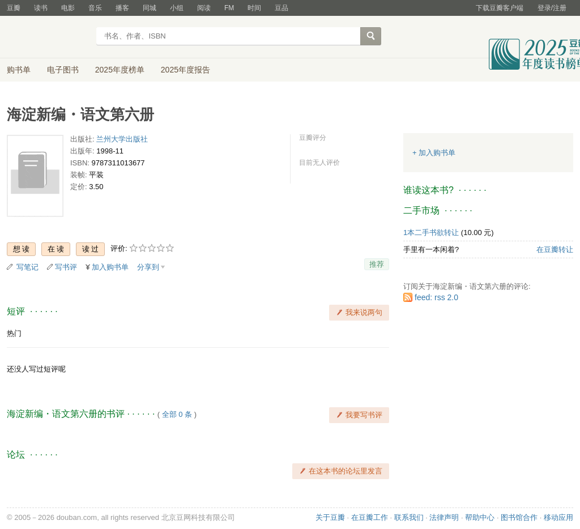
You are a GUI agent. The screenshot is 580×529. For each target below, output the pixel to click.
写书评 (66, 267)
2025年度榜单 (119, 69)
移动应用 (558, 517)
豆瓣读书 (48, 37)
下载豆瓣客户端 (499, 8)
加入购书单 (110, 267)
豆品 (281, 8)
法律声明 (444, 517)
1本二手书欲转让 (431, 232)
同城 (149, 8)
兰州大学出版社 (122, 139)
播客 (122, 8)
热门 (14, 333)
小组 (177, 8)
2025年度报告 (185, 69)
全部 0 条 (177, 414)
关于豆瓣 (330, 517)
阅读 (204, 8)
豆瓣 (13, 8)
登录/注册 (552, 8)
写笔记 (27, 267)
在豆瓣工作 (369, 517)
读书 (41, 8)
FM (229, 8)
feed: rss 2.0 (436, 297)
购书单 (19, 69)
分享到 (148, 267)
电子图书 (63, 69)
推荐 (376, 264)
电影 (68, 8)
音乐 (95, 8)
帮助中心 (479, 517)
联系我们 (409, 517)
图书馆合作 (519, 517)
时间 (254, 8)
